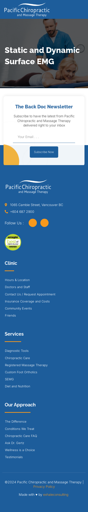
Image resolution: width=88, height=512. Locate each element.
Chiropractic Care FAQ (21, 436)
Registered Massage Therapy (26, 365)
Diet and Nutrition (17, 386)
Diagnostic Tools (17, 351)
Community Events (18, 308)
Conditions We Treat (19, 429)
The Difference (16, 421)
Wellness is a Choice (20, 450)
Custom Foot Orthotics (21, 372)
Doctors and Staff (17, 287)
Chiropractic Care (17, 358)
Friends (10, 315)
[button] (81, 11)
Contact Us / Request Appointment (30, 294)
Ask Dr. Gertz (14, 443)
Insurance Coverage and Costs (27, 301)
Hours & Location (17, 280)
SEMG (9, 379)
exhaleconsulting (55, 494)
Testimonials (14, 457)
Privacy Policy (44, 486)
